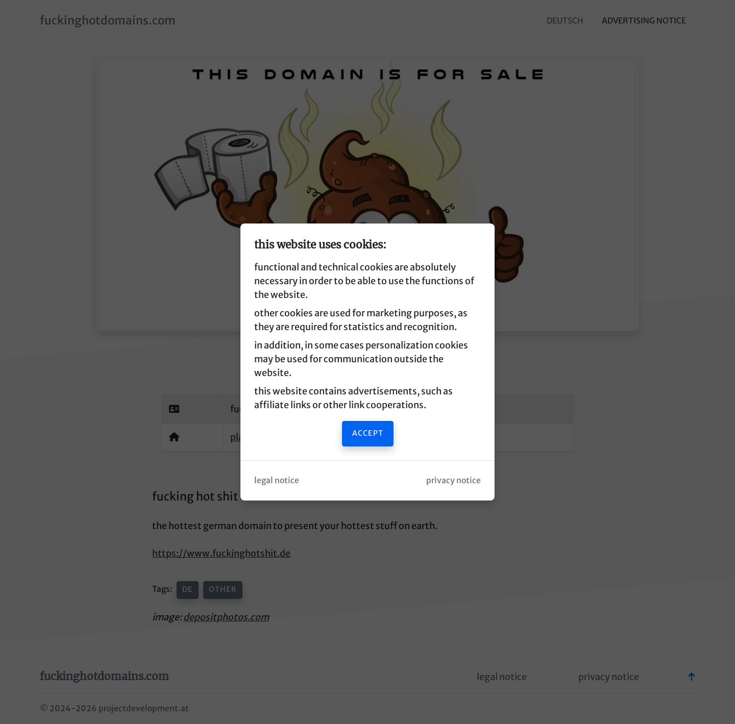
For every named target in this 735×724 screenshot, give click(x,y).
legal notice (276, 480)
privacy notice (453, 480)
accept (367, 433)
